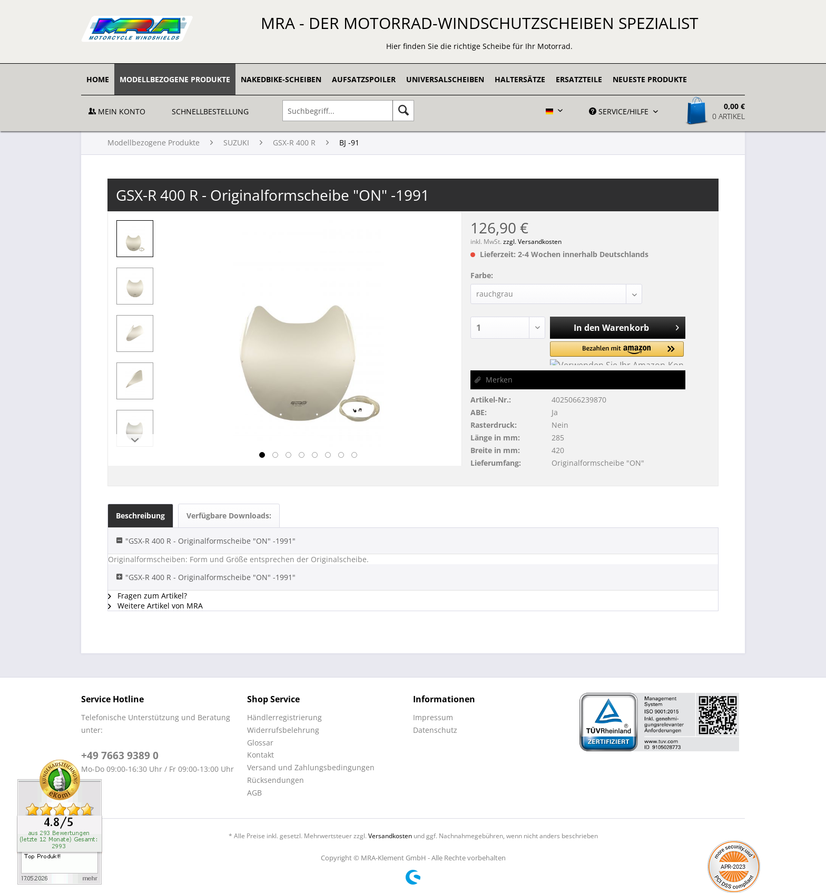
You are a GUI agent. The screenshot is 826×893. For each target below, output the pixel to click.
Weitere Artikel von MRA (155, 606)
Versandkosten (390, 835)
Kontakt (260, 755)
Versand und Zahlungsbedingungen (311, 767)
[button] (592, 353)
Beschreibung (140, 516)
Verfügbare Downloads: (228, 516)
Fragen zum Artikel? (147, 596)
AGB (254, 793)
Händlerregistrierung (284, 717)
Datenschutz (435, 730)
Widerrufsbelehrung (283, 730)
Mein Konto (116, 111)
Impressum (433, 717)
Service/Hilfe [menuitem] (620, 111)
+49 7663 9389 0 (120, 755)
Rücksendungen (275, 780)
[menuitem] (97, 79)
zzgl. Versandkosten (532, 241)
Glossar (260, 743)
